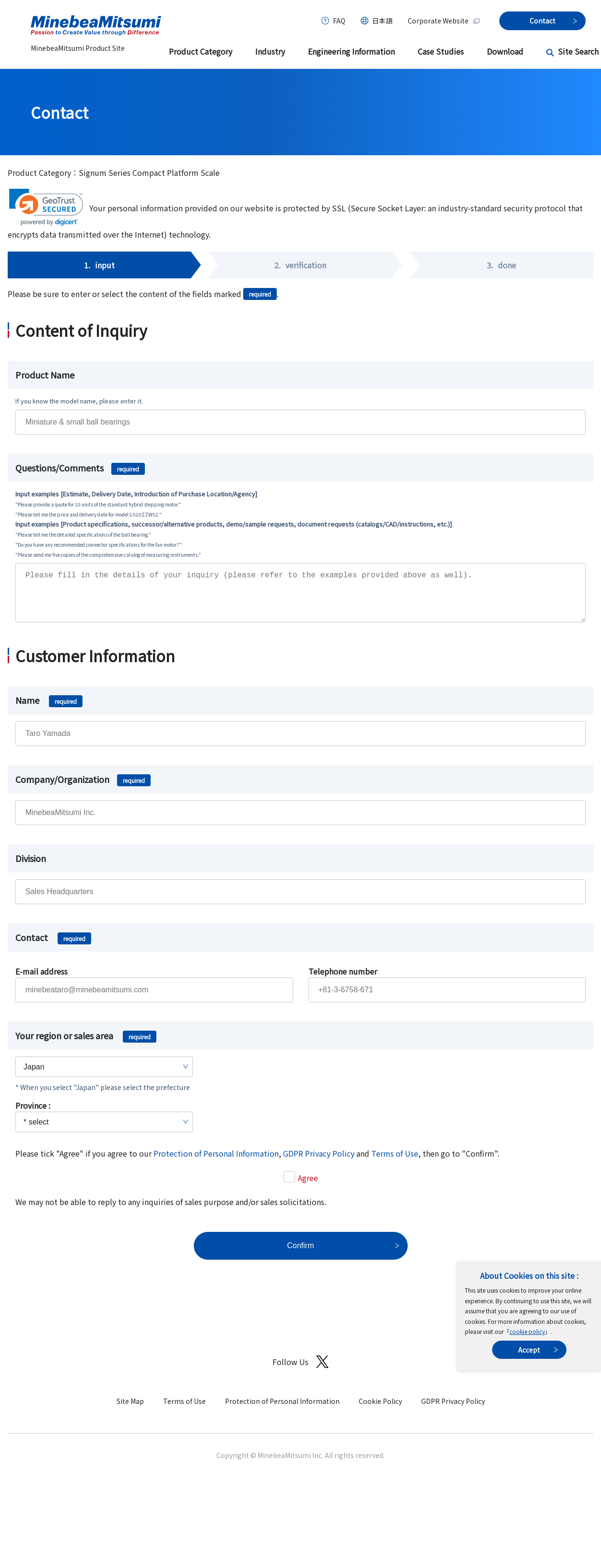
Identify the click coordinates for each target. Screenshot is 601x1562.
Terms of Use (394, 1163)
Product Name (44, 374)
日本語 (382, 20)
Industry (270, 51)
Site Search (578, 51)
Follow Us (300, 1371)
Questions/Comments (80, 467)
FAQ (339, 20)
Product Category (200, 51)
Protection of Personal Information (216, 1163)
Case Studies (441, 51)
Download (505, 51)
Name (48, 709)
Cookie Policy (380, 1410)
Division (30, 867)
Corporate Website (444, 20)
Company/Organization (83, 788)
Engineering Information (351, 51)
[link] (46, 207)
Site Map (130, 1410)
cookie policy (527, 1331)
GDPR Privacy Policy (318, 1163)
